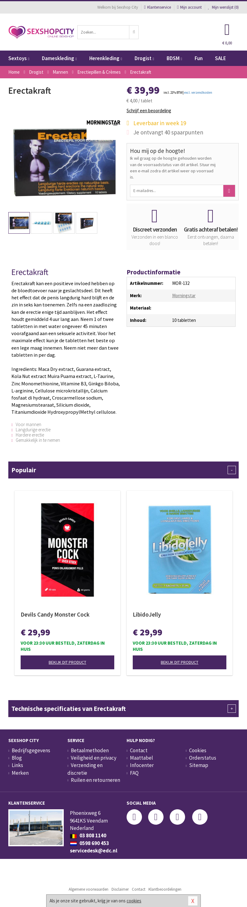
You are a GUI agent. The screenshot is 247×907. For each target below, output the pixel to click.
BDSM (174, 58)
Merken (20, 773)
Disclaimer (120, 889)
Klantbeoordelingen (164, 889)
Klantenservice (157, 7)
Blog (17, 757)
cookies (134, 901)
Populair (123, 470)
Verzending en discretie (85, 769)
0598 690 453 (89, 843)
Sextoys (18, 58)
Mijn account (189, 7)
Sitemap (198, 765)
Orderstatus (202, 757)
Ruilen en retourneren (95, 780)
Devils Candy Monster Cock (55, 614)
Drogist (144, 58)
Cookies (197, 750)
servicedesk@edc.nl (93, 850)
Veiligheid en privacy (93, 757)
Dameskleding (59, 58)
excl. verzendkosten (198, 92)
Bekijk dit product (67, 662)
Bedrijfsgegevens (31, 750)
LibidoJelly (147, 614)
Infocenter (142, 765)
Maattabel (141, 757)
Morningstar (184, 295)
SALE (220, 58)
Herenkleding (105, 58)
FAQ (134, 773)
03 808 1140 (88, 835)
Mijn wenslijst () (223, 7)
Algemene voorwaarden (88, 889)
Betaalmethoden (90, 750)
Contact (139, 750)
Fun (199, 58)
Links (17, 765)
